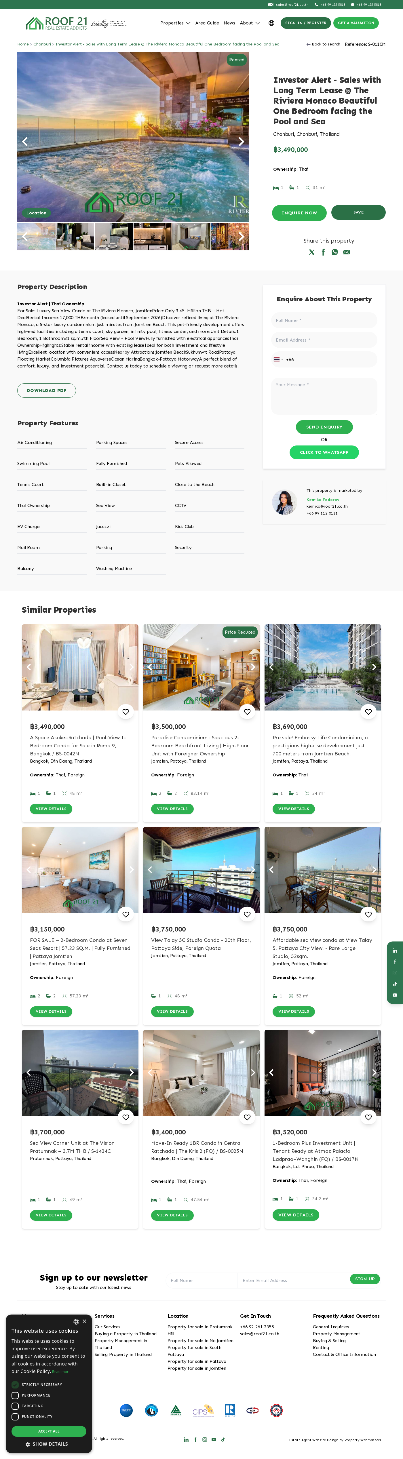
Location (36, 213)
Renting (321, 1349)
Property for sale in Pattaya (197, 1363)
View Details (53, 809)
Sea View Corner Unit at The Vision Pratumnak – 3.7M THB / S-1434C (72, 1149)
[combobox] (278, 359)
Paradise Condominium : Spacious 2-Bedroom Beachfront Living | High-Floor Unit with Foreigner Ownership (200, 745)
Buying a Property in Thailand (125, 1335)
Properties (175, 23)
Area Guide (207, 23)
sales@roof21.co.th (259, 1335)
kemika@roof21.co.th (327, 506)
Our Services (107, 1329)
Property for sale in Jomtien (197, 1370)
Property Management (336, 1335)
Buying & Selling (329, 1342)
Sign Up (360, 1282)
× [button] (84, 1321)
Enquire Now (299, 213)
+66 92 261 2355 (257, 1329)
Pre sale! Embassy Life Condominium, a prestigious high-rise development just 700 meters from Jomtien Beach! (320, 745)
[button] (49, 1444)
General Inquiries (331, 1329)
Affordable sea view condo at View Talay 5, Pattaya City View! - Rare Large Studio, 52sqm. (322, 949)
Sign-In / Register (305, 22)
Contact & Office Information (344, 1356)
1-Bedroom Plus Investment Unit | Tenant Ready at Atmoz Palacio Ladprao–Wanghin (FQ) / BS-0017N (316, 1153)
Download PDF (46, 390)
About (250, 23)
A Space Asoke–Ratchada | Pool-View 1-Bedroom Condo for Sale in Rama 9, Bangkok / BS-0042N (78, 745)
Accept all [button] (49, 1431)
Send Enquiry (324, 427)
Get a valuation (356, 22)
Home (23, 44)
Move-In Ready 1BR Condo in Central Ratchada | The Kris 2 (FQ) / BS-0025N (197, 1149)
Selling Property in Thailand (123, 1356)
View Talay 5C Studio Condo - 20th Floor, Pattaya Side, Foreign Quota (201, 945)
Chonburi (42, 44)
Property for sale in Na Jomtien (200, 1342)
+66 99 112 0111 (322, 513)
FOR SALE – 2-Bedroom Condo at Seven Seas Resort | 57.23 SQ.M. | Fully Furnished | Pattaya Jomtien (80, 949)
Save (358, 213)
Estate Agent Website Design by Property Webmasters (335, 1442)
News (229, 23)
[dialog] (49, 1384)
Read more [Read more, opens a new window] (61, 1371)
